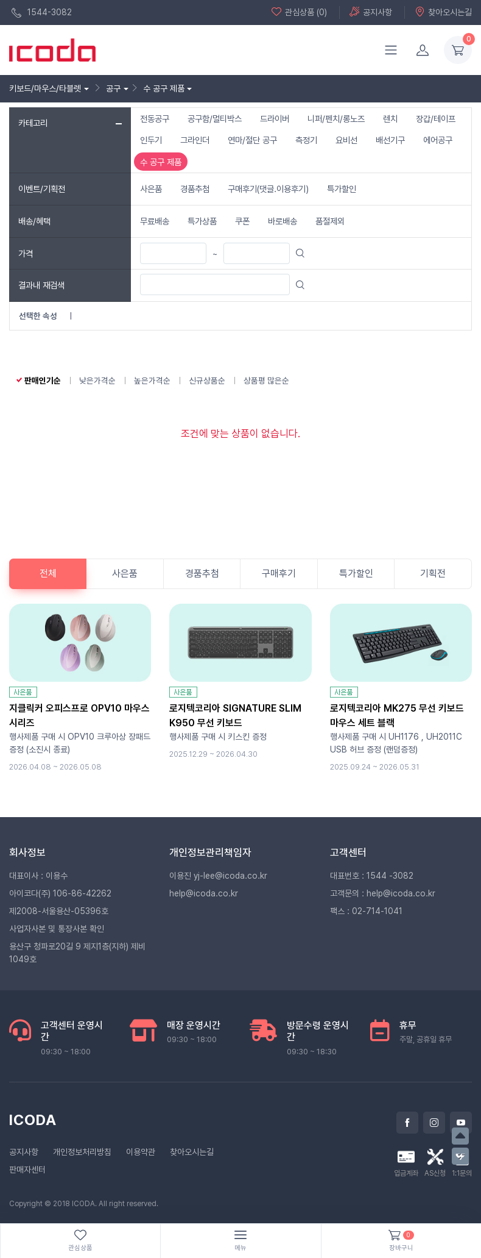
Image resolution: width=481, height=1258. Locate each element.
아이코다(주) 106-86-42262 (60, 893)
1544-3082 (42, 12)
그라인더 (194, 140)
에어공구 (437, 140)
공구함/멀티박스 (215, 118)
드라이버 (274, 118)
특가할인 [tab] (356, 573)
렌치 (390, 118)
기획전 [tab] (433, 573)
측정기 (306, 140)
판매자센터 (27, 1169)
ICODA (33, 1120)
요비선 (346, 140)
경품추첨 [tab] (202, 573)
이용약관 (140, 1152)
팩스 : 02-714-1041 (366, 911)
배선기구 (390, 140)
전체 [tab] (48, 573)
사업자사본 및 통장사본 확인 (56, 929)
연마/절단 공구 (252, 140)
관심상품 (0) (299, 12)
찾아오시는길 (443, 12)
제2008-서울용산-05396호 (58, 911)
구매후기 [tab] (279, 573)
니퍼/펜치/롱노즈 (336, 118)
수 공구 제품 (160, 162)
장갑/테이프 (435, 118)
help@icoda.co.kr (203, 893)
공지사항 (370, 12)
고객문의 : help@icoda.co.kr (382, 893)
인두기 (151, 140)
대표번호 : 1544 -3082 (371, 876)
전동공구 (154, 118)
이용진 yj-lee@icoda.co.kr (218, 876)
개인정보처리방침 (82, 1152)
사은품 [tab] (125, 573)
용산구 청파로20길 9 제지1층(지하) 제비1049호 (77, 953)
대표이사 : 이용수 (38, 876)
